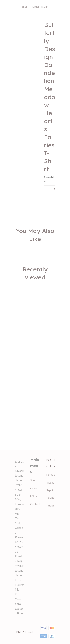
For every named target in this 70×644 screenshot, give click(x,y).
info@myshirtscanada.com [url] (19, 568)
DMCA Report (24, 632)
